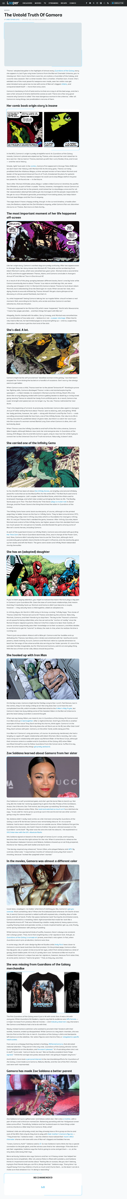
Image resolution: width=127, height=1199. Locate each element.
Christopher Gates (13, 19)
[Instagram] (97, 3)
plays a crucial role (58, 502)
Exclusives (27, 3)
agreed (10, 1055)
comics (33, 166)
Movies (38, 3)
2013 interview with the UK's (24, 832)
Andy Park (59, 944)
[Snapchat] (104, 3)
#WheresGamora (56, 1044)
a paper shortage (58, 318)
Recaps (64, 3)
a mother (67, 1119)
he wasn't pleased (45, 1049)
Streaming (53, 3)
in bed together (27, 721)
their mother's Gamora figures (60, 1134)
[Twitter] (94, 3)
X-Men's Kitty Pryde (64, 708)
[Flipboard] (101, 3)
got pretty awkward (42, 746)
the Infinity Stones (42, 491)
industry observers (58, 1022)
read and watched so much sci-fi (51, 809)
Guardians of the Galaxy (64, 71)
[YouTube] (90, 3)
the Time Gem (12, 534)
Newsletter (117, 3)
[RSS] (108, 3)
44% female (71, 1019)
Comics (73, 3)
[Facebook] (87, 3)
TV (45, 3)
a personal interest (33, 1059)
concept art (22, 937)
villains (64, 84)
